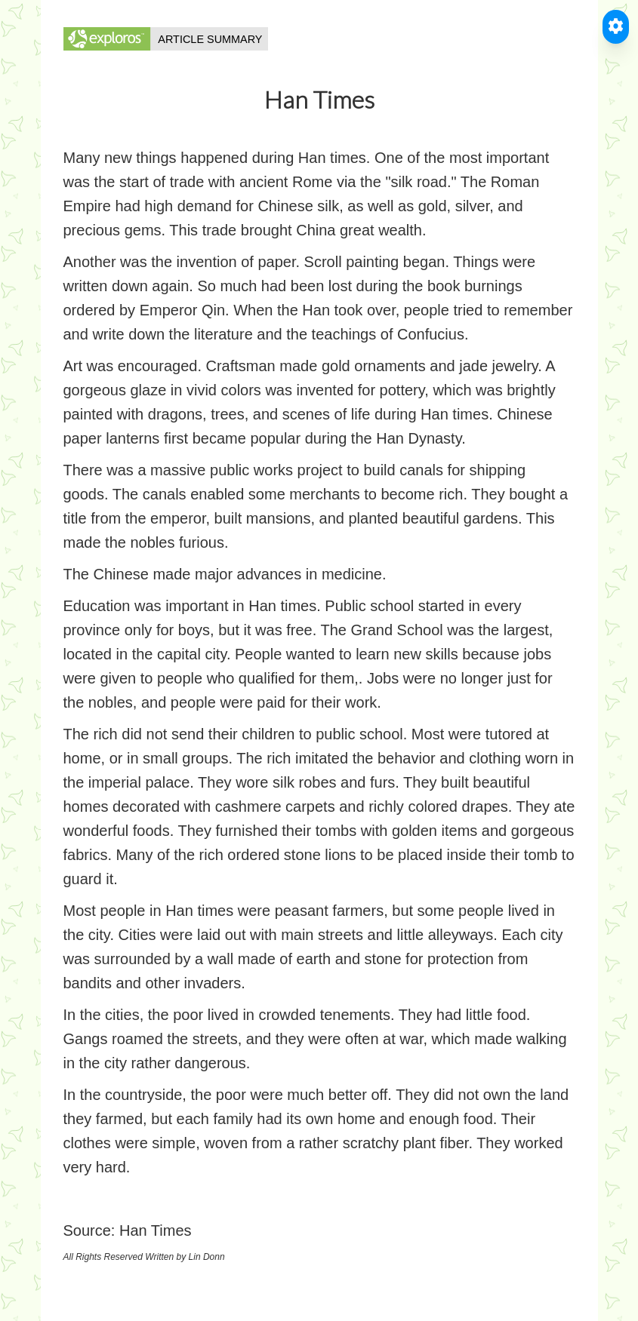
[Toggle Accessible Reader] (616, 27)
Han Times (155, 1230)
